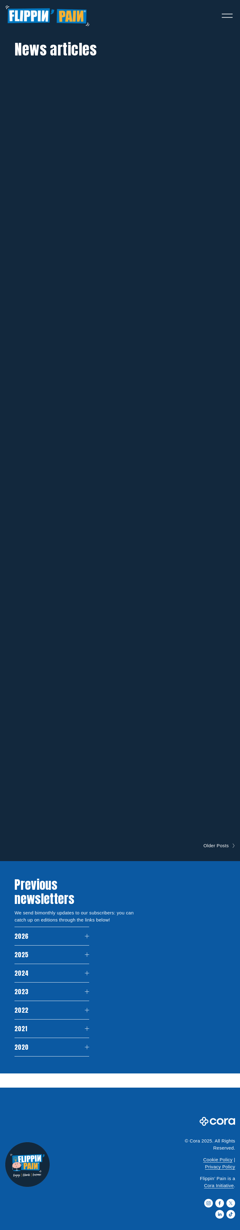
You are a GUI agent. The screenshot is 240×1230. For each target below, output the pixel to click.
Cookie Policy (218, 1159)
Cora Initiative (219, 1185)
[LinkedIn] (219, 1214)
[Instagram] (208, 1203)
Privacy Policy (220, 1166)
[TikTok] (230, 1214)
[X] (230, 1203)
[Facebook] (219, 1203)
